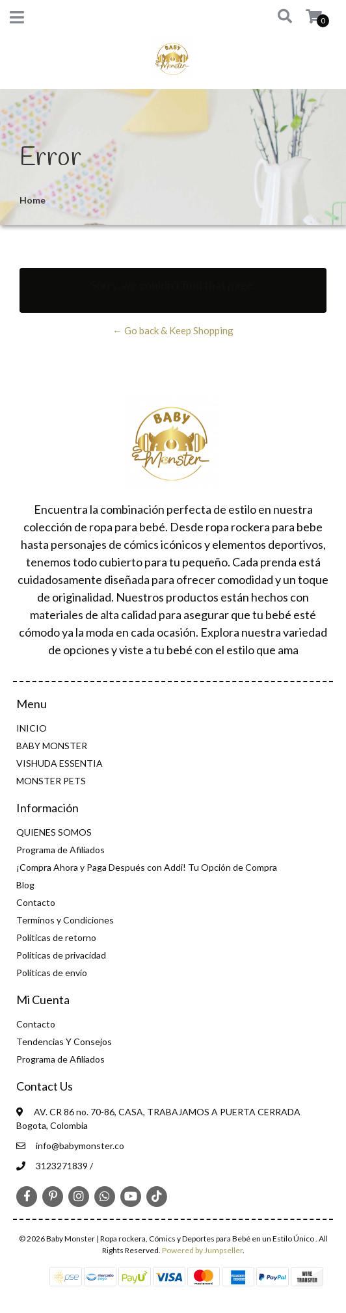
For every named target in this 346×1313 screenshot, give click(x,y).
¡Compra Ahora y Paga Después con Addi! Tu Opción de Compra (146, 867)
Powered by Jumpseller (202, 1250)
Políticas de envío (51, 972)
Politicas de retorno (56, 937)
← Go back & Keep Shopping (173, 330)
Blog (25, 884)
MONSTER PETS (51, 780)
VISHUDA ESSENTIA (59, 763)
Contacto (35, 902)
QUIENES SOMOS (54, 832)
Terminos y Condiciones (65, 919)
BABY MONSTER (51, 745)
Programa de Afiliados (60, 849)
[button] (275, 17)
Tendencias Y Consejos (64, 1041)
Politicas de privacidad (61, 955)
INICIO (31, 728)
